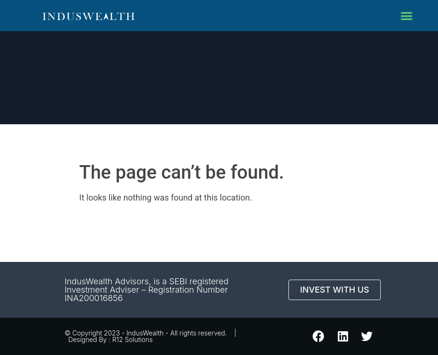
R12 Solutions (132, 339)
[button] (406, 15)
